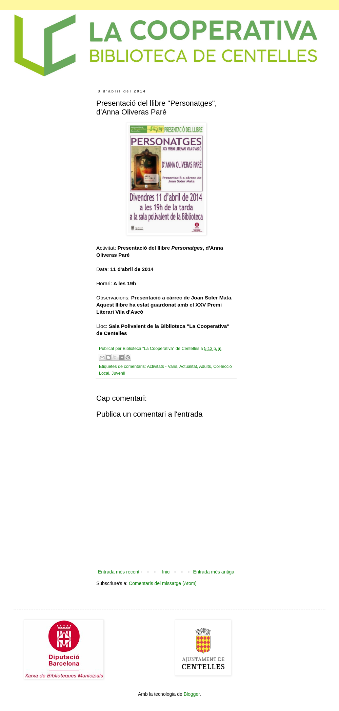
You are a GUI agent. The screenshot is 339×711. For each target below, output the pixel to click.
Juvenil (118, 373)
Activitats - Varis (162, 366)
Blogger (192, 694)
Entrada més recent (118, 571)
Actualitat (188, 366)
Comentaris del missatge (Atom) (163, 583)
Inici (166, 571)
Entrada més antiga (213, 571)
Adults (205, 366)
